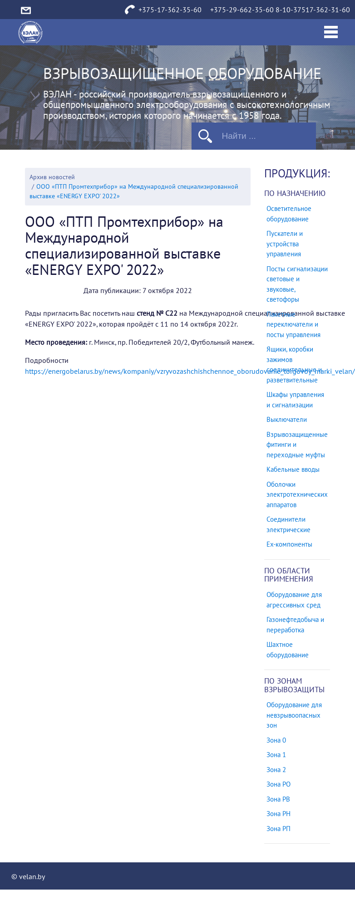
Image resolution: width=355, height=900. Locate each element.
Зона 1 (276, 755)
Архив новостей (52, 177)
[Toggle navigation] (331, 32)
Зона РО (278, 784)
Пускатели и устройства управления (284, 244)
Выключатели (286, 420)
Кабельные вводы (293, 469)
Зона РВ (278, 799)
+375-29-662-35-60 (242, 10)
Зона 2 (276, 770)
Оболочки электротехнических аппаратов (297, 494)
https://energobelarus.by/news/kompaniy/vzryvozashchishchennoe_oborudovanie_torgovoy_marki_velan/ (190, 371)
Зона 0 (276, 740)
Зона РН (278, 814)
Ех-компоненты (289, 544)
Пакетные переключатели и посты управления (293, 324)
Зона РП (278, 829)
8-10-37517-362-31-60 (313, 10)
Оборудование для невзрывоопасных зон (294, 715)
